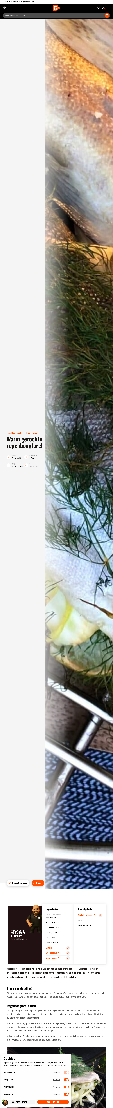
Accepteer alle (53, 1102)
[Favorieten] (98, 7)
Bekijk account (104, 8)
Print (37, 883)
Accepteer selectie (19, 1102)
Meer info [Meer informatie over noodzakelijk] (56, 1072)
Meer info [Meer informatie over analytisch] (56, 1080)
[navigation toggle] (108, 7)
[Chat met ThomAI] (25, 935)
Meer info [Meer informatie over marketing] (56, 1094)
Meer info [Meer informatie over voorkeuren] (56, 1087)
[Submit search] (107, 15)
